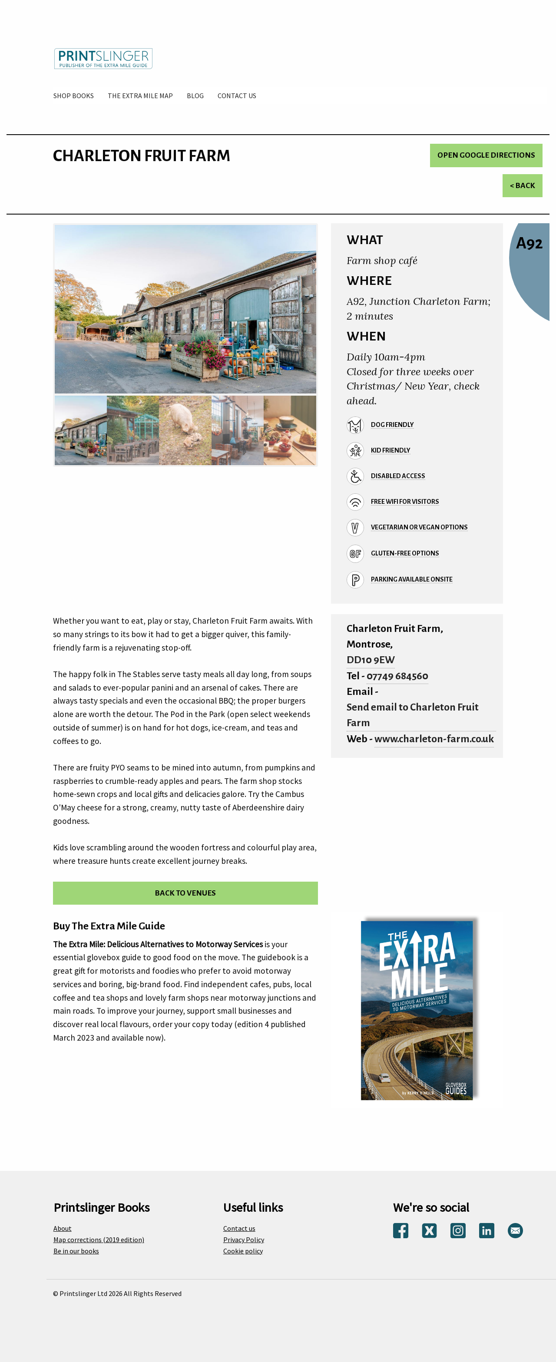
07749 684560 (397, 676)
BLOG (195, 95)
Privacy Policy (243, 1239)
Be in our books (76, 1250)
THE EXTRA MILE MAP (140, 95)
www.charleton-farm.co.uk (434, 739)
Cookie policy (243, 1250)
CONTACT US (237, 95)
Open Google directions (486, 155)
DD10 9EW (371, 660)
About (62, 1228)
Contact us (239, 1228)
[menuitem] (73, 95)
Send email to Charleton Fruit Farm (413, 715)
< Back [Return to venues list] (522, 186)
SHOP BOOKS (73, 95)
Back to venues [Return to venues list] (185, 893)
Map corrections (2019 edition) (98, 1239)
